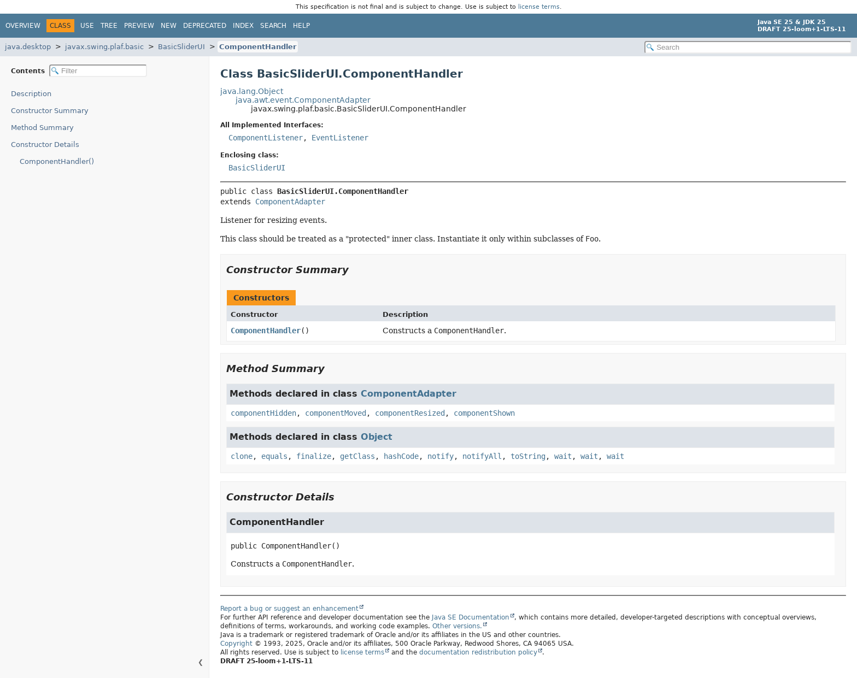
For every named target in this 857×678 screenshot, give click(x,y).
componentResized (410, 413)
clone (242, 456)
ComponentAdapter (290, 201)
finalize (313, 456)
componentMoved (335, 413)
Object (376, 437)
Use (87, 26)
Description (31, 94)
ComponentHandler (257, 47)
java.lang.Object (251, 91)
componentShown (484, 413)
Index (243, 26)
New (169, 26)
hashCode (401, 456)
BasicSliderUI (181, 47)
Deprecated (204, 26)
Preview (139, 26)
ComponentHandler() (57, 161)
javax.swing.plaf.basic (104, 47)
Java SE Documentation (470, 617)
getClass (357, 456)
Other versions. (457, 626)
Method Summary (42, 127)
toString (527, 456)
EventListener (340, 137)
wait (563, 456)
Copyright (236, 643)
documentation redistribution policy (478, 652)
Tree (109, 26)
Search (273, 26)
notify (440, 456)
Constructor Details (45, 144)
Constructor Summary (50, 111)
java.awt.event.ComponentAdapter (303, 100)
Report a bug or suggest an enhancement (289, 608)
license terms (539, 6)
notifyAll (482, 456)
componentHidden (263, 413)
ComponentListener (265, 137)
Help (301, 26)
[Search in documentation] (748, 47)
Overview (22, 26)
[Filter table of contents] (98, 70)
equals (274, 456)
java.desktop (28, 47)
